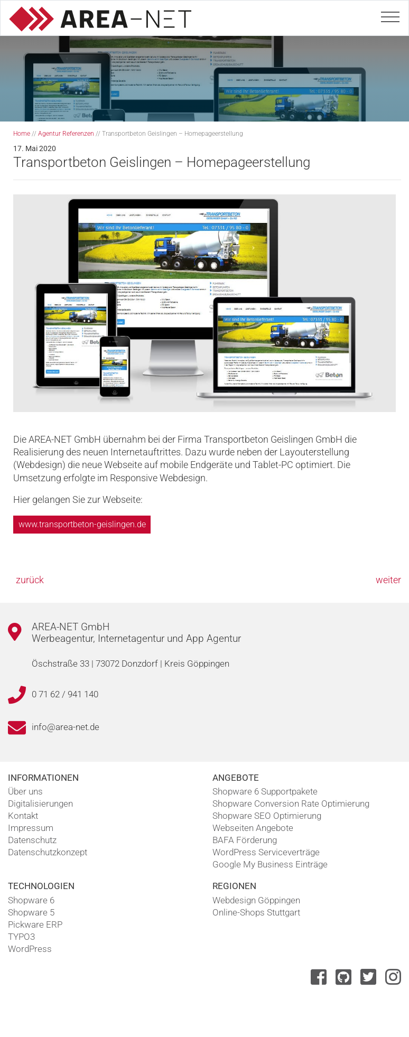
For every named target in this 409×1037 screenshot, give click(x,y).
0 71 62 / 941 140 (65, 694)
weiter (388, 579)
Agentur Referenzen (66, 133)
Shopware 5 (31, 912)
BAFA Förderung (244, 840)
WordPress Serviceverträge (266, 852)
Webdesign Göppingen (256, 900)
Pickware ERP (35, 924)
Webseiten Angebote (252, 828)
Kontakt (23, 815)
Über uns (25, 791)
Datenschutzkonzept (47, 852)
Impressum (30, 828)
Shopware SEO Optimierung (266, 815)
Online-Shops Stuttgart (256, 912)
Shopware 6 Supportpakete (265, 791)
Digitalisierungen (40, 803)
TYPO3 (21, 936)
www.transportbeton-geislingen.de (82, 524)
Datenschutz (32, 840)
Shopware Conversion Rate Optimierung (290, 803)
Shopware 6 (31, 900)
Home (21, 133)
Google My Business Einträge (270, 864)
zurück (30, 579)
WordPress (30, 948)
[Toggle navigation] (390, 15)
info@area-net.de (65, 727)
